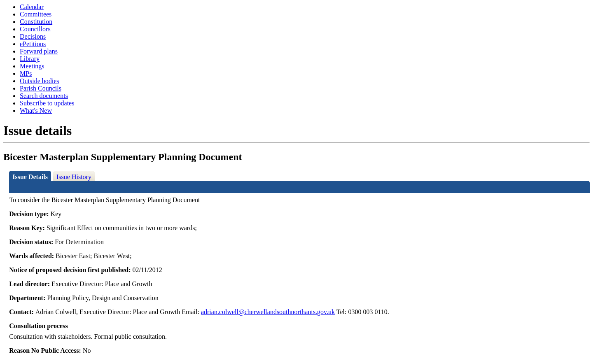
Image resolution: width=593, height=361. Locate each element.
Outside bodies (39, 80)
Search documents (44, 95)
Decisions (33, 36)
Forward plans (39, 51)
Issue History (73, 176)
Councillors (35, 29)
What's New (36, 110)
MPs (26, 73)
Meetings (32, 66)
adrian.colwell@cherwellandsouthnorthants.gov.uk (268, 311)
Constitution (36, 21)
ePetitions (33, 43)
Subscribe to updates (47, 103)
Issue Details (30, 176)
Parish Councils (40, 88)
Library (30, 58)
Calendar (32, 6)
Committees (35, 14)
